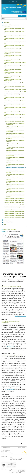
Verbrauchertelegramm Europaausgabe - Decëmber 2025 (13, 53)
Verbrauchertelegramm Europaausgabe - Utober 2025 (14, 66)
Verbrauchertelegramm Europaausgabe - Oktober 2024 (15, 138)
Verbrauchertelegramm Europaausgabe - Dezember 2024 (15, 124)
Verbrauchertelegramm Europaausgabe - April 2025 (14, 98)
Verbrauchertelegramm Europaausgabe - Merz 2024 (15, 182)
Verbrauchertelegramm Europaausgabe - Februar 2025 (15, 108)
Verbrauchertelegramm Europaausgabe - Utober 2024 (15, 141)
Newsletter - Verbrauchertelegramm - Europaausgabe (11, 25)
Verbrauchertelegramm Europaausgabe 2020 (14, 204)
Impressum (24, 447)
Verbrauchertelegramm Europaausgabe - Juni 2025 (14, 83)
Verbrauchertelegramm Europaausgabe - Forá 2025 (14, 39)
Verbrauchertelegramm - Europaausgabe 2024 (14, 121)
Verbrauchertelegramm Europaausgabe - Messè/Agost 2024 (15, 155)
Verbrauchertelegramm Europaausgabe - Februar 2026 (15, 36)
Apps (5, 224)
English (17, 1)
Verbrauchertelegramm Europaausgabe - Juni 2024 (15, 158)
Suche (22, 15)
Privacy (19, 447)
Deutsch (9, 1)
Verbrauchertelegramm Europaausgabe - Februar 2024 (15, 185)
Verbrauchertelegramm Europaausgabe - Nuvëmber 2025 (13, 59)
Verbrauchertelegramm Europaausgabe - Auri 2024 (15, 175)
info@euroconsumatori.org (6, 453)
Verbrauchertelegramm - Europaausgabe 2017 (14, 211)
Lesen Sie (3, 231)
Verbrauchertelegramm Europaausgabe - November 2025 (13, 56)
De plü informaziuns (9, 389)
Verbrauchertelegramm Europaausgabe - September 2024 (15, 144)
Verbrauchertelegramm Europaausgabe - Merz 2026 (14, 32)
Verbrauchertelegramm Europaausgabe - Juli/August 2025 (13, 77)
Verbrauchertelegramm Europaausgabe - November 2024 (15, 131)
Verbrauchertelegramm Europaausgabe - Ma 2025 (15, 91)
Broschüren (6, 219)
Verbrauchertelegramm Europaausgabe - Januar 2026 (14, 42)
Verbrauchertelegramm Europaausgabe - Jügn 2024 (15, 161)
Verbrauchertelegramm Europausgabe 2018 (14, 209)
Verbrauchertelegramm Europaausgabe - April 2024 (15, 172)
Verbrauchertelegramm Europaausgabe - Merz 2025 (14, 101)
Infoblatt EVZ (6, 22)
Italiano (13, 1)
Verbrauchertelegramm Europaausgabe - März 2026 (14, 29)
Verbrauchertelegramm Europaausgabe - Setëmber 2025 (13, 73)
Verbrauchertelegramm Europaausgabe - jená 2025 (14, 46)
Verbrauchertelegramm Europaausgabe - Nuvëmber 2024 (15, 134)
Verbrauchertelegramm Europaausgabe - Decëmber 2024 (15, 127)
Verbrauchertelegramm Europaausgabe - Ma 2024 (16, 168)
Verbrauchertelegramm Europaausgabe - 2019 (14, 206)
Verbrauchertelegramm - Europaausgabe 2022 (14, 200)
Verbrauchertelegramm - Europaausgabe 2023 (14, 198)
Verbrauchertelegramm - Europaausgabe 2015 (14, 215)
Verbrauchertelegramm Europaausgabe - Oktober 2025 (15, 63)
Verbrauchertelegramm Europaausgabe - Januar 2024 (15, 192)
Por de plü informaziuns (20, 316)
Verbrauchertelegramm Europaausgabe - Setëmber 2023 (15, 148)
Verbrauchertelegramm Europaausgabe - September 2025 (13, 70)
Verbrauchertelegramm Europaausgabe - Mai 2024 (15, 165)
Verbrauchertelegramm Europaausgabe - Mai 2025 (15, 89)
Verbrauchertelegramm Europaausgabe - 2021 (14, 202)
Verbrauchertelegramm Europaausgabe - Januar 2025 (14, 115)
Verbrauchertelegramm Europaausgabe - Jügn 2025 (14, 87)
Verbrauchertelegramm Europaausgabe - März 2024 (15, 178)
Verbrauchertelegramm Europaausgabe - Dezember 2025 (13, 49)
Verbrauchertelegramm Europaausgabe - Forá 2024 (15, 189)
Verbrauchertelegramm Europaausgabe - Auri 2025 (14, 94)
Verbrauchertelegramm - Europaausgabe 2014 (14, 217)
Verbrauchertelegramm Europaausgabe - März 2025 (14, 105)
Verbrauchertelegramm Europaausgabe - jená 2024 (15, 195)
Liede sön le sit (10, 346)
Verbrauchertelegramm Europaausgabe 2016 (14, 213)
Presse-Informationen (8, 222)
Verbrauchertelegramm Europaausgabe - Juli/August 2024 (15, 151)
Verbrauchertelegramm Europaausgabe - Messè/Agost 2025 (13, 80)
